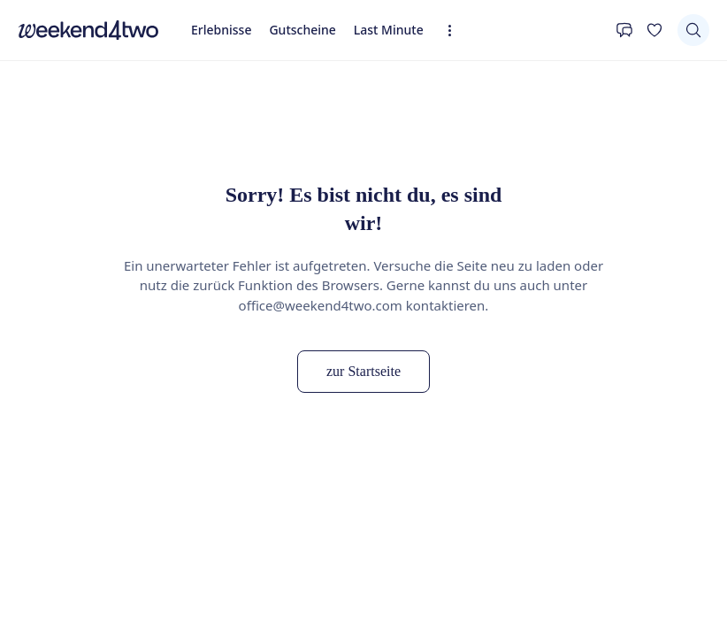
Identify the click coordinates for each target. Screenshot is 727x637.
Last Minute (389, 29)
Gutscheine (302, 29)
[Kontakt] (624, 30)
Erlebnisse (221, 29)
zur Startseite (363, 371)
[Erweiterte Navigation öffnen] (455, 30)
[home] (88, 30)
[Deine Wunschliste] (654, 30)
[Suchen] (693, 30)
